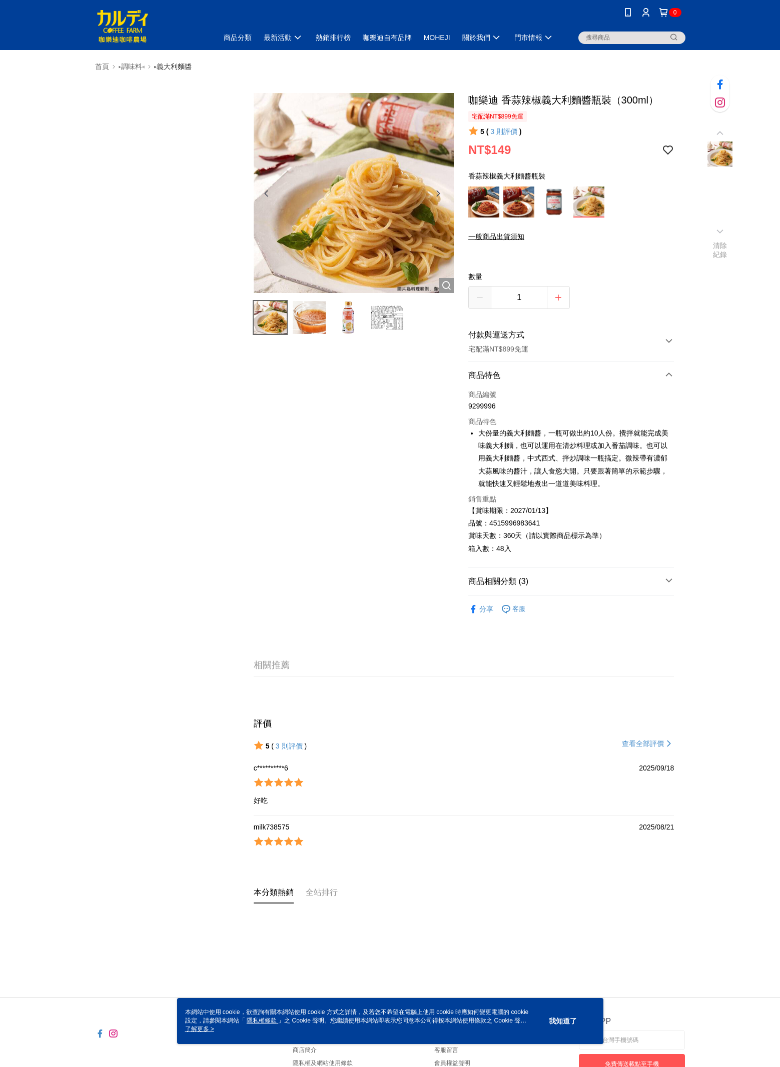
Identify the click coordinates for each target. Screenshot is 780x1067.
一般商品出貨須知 (496, 236)
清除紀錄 (720, 250)
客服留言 (446, 1050)
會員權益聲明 (452, 1063)
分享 (480, 609)
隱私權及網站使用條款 (323, 1063)
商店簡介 (305, 1050)
